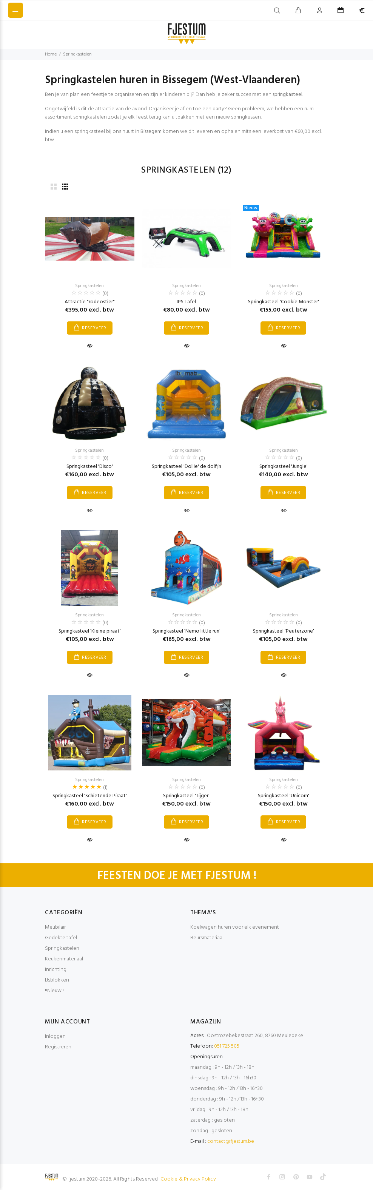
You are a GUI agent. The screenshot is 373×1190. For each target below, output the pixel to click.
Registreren (58, 1047)
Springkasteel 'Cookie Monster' (283, 302)
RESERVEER (94, 328)
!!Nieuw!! (54, 990)
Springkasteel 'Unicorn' (283, 796)
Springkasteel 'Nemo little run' (186, 631)
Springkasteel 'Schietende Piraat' (89, 796)
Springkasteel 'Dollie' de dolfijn (186, 466)
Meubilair (55, 927)
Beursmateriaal (206, 938)
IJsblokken (57, 980)
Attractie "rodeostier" (90, 302)
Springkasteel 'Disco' (89, 466)
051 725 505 (226, 1046)
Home (51, 54)
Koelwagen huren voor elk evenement (234, 927)
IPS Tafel (186, 302)
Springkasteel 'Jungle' (283, 466)
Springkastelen (77, 54)
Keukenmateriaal (64, 959)
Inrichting (55, 969)
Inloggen (55, 1036)
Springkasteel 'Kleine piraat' (90, 631)
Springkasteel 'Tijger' (186, 796)
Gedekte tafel (61, 938)
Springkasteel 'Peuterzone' (283, 631)
